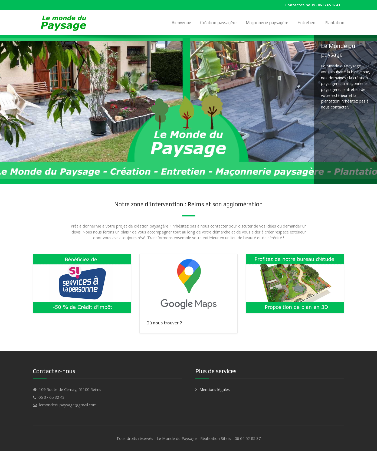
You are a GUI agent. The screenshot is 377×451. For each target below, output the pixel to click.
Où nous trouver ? (164, 322)
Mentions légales (214, 389)
